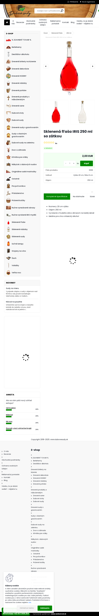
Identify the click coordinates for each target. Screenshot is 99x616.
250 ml (68, 33)
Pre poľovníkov (15, 186)
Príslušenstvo (15, 193)
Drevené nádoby (16, 83)
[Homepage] (7, 22)
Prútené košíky (15, 200)
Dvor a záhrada (16, 150)
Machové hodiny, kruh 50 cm (29, 350)
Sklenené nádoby (17, 229)
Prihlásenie (74, 2)
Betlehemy (13, 47)
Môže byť (9, 415)
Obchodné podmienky (30, 22)
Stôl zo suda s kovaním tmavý (28, 327)
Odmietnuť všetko (27, 608)
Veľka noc (13, 272)
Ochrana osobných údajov (43, 22)
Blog (72, 22)
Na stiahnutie (78, 196)
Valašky (12, 265)
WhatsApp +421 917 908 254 (16, 613)
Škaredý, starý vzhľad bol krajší (18, 428)
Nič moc (9, 421)
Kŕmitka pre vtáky (17, 157)
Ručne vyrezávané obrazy (20, 207)
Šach (11, 258)
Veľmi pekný (11, 408)
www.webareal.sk (58, 614)
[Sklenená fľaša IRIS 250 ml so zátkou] (69, 66)
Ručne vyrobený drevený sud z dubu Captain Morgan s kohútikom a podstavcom (56, 261)
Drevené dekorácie (17, 68)
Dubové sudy (15, 120)
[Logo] (19, 10)
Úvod (45, 33)
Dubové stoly (15, 113)
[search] (62, 10)
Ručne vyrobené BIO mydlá (21, 215)
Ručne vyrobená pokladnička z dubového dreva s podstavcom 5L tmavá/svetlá (82, 261)
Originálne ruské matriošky (21, 171)
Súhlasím (44, 608)
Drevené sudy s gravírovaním (22, 127)
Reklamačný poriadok (55, 22)
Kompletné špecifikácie (56, 196)
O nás (13, 22)
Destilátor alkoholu (17, 54)
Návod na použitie (14, 302)
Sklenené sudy (15, 236)
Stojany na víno (16, 251)
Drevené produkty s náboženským (17, 98)
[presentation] (46, 66)
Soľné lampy (14, 243)
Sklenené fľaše (15, 222)
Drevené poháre (16, 90)
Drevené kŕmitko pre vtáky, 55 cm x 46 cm (27, 372)
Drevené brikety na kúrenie (21, 61)
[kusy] (68, 163)
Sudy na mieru (12, 288)
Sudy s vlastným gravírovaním (16, 135)
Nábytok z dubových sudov (21, 164)
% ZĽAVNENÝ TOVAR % (18, 40)
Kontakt (65, 22)
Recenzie (20, 22)
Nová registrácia (88, 2)
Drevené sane (15, 105)
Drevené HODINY (16, 76)
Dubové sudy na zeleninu (20, 142)
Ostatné (12, 178)
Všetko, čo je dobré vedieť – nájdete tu (84, 22)
